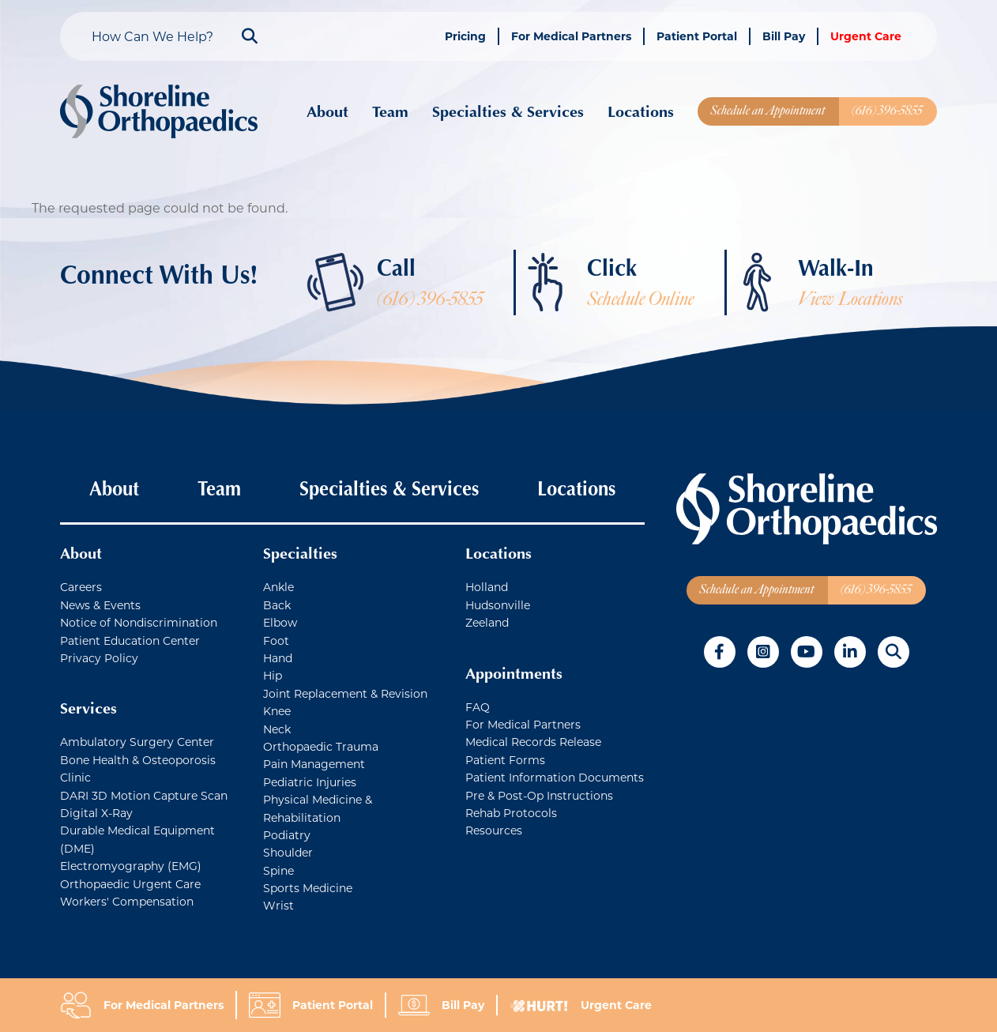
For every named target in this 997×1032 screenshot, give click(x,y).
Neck (277, 728)
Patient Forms (505, 759)
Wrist (278, 905)
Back (277, 604)
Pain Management (314, 763)
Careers (81, 586)
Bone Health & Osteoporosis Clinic (138, 768)
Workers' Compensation (127, 901)
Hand (277, 657)
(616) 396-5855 (887, 111)
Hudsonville (497, 604)
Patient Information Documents (554, 777)
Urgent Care (865, 35)
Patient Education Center (130, 640)
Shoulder (288, 852)
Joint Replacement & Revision (345, 693)
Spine (278, 870)
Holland (486, 586)
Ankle (278, 586)
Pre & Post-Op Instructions (539, 795)
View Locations (850, 299)
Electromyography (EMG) (130, 865)
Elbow (280, 622)
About (327, 111)
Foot (276, 640)
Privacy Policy (99, 657)
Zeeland (487, 622)
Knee (277, 710)
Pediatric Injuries (309, 781)
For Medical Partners (571, 35)
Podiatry (286, 834)
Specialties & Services (508, 111)
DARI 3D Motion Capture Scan (144, 795)
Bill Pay (783, 35)
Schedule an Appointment (767, 111)
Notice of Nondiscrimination (138, 622)
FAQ (477, 706)
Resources (493, 830)
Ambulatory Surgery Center (137, 741)
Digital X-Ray (96, 812)
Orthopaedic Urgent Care (130, 883)
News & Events (100, 604)
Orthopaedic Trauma (320, 746)
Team (390, 111)
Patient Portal (697, 35)
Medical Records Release (533, 741)
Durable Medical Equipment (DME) (137, 839)
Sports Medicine (307, 887)
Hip (272, 675)
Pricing (465, 35)
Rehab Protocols (511, 812)
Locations (641, 111)
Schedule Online (640, 299)
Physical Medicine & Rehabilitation (317, 808)
